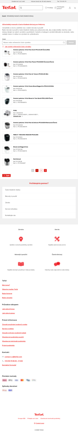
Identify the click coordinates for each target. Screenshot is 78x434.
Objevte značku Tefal (10, 289)
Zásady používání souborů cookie (14, 324)
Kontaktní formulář (9, 365)
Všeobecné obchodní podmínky (14, 341)
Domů (4, 16)
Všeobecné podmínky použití (13, 337)
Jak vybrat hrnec (8, 309)
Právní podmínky (8, 345)
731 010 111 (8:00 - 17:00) (14, 361)
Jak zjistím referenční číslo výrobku (16, 47)
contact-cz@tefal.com (13, 357)
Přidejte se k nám (32, 418)
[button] (49, 8)
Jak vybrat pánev (8, 313)
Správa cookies (8, 329)
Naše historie (7, 293)
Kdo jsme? (6, 285)
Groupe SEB (21, 418)
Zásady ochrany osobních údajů (14, 333)
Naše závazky (7, 298)
